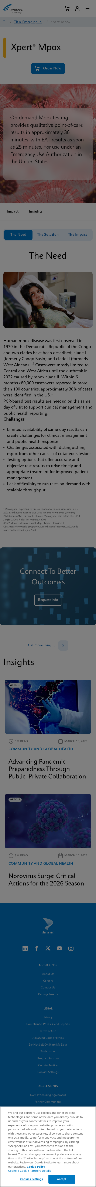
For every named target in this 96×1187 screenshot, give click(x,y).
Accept (61, 1179)
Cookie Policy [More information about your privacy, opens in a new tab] (36, 1167)
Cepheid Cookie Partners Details (29, 1171)
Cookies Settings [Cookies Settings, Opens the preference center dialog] (31, 1179)
